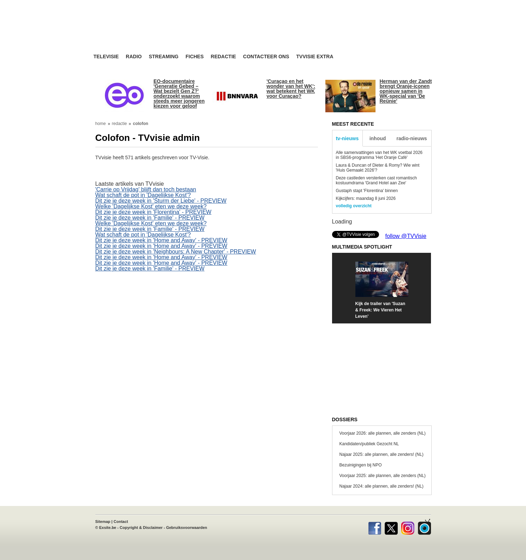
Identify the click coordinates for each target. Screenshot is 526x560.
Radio (134, 56)
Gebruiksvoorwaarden (186, 527)
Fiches (194, 56)
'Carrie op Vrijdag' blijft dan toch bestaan (145, 189)
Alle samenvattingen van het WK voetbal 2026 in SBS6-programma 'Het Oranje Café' (379, 155)
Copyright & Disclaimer (141, 527)
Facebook (374, 527)
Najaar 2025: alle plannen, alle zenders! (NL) (381, 454)
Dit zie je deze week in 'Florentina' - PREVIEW (153, 212)
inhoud (378, 138)
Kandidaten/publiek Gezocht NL (369, 443)
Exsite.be (107, 527)
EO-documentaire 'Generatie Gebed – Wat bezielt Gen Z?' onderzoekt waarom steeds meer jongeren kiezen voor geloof (179, 93)
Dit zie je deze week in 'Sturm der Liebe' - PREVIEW (161, 201)
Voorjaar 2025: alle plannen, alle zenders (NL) (382, 475)
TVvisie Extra (314, 56)
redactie (119, 123)
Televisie (106, 56)
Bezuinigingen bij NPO (360, 465)
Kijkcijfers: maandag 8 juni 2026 (366, 198)
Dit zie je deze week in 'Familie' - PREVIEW (150, 218)
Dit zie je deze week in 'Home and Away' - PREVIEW (161, 240)
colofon (140, 123)
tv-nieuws (347, 138)
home (100, 123)
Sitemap (103, 521)
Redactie (223, 56)
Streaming (163, 56)
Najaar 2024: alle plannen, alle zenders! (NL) (381, 486)
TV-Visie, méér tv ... (150, 32)
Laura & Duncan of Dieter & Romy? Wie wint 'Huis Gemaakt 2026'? (378, 168)
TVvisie (424, 527)
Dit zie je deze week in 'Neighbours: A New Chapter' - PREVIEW (175, 252)
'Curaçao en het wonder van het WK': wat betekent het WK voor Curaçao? (291, 89)
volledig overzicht (354, 205)
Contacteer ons (266, 56)
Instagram (407, 527)
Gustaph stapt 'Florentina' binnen (367, 190)
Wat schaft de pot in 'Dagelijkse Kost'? (143, 195)
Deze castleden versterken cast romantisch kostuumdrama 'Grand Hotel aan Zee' (376, 180)
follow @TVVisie (405, 236)
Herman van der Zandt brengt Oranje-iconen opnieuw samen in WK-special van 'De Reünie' (406, 91)
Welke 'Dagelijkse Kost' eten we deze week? (151, 206)
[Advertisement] (330, 33)
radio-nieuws (411, 138)
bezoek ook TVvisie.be (408, 4)
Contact (121, 521)
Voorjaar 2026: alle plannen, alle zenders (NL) (382, 433)
